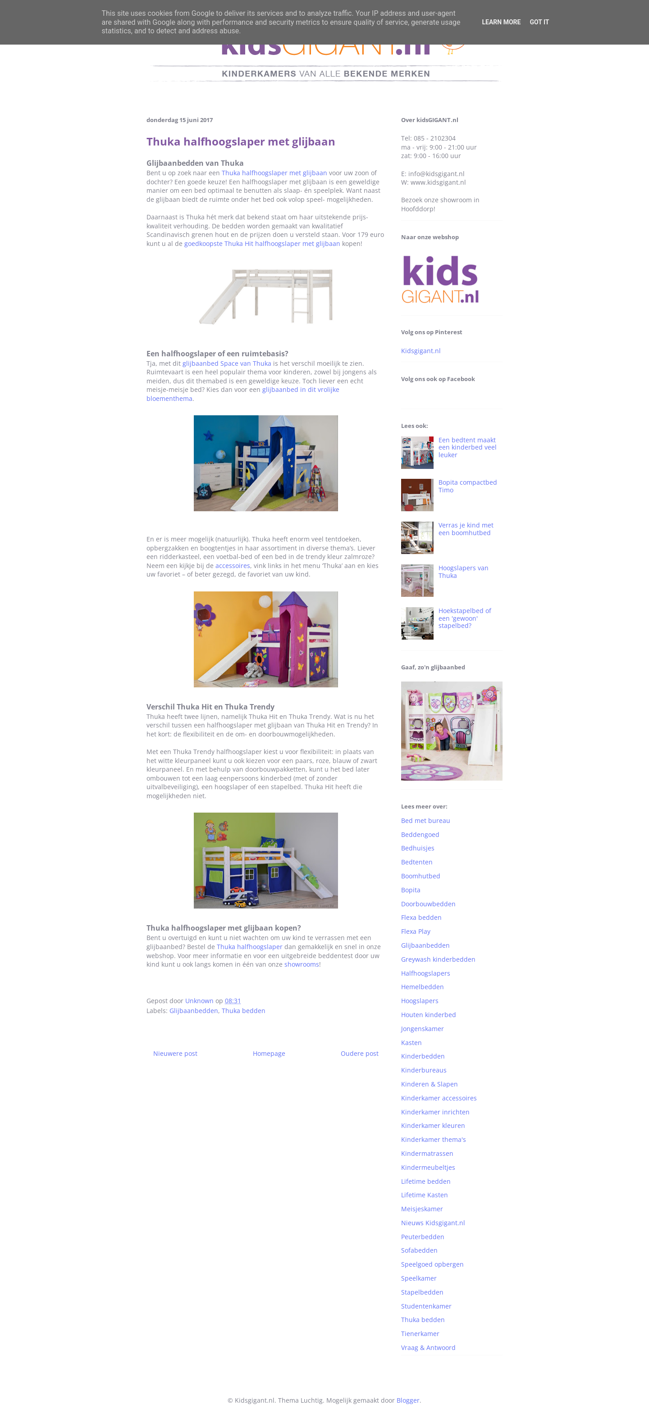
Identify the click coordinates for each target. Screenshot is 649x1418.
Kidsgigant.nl (421, 350)
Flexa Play (415, 931)
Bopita (410, 890)
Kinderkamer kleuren (433, 1125)
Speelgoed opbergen (432, 1264)
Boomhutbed (420, 876)
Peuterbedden (422, 1236)
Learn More (501, 22)
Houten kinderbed (428, 1014)
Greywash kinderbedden (438, 959)
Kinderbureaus (424, 1070)
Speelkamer (419, 1278)
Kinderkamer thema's (433, 1139)
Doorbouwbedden (428, 904)
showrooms (301, 964)
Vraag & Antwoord (428, 1347)
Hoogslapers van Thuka (464, 572)
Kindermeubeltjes (428, 1167)
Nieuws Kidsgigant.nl (433, 1222)
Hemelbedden (422, 986)
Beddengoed (420, 834)
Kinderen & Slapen (429, 1084)
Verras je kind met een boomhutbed (466, 529)
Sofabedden (419, 1250)
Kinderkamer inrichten (435, 1112)
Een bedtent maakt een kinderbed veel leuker (468, 447)
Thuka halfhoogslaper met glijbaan (274, 172)
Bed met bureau (425, 820)
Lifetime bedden (426, 1181)
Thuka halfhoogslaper (250, 946)
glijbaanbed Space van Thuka (227, 363)
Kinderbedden (423, 1056)
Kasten (411, 1042)
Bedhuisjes (417, 848)
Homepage (269, 1053)
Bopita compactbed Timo (468, 486)
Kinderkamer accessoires (439, 1098)
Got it (539, 22)
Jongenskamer (422, 1028)
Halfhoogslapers (425, 973)
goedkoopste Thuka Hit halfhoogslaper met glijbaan (262, 243)
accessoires (232, 565)
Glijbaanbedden (193, 1010)
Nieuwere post (175, 1053)
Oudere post (360, 1053)
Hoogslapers (420, 1000)
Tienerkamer (420, 1333)
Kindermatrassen (427, 1153)
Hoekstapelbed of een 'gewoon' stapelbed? (465, 618)
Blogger (408, 1400)
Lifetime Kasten (424, 1195)
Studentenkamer (426, 1306)
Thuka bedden (243, 1010)
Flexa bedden (421, 917)
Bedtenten (417, 862)
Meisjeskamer (422, 1208)
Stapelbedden (422, 1292)
